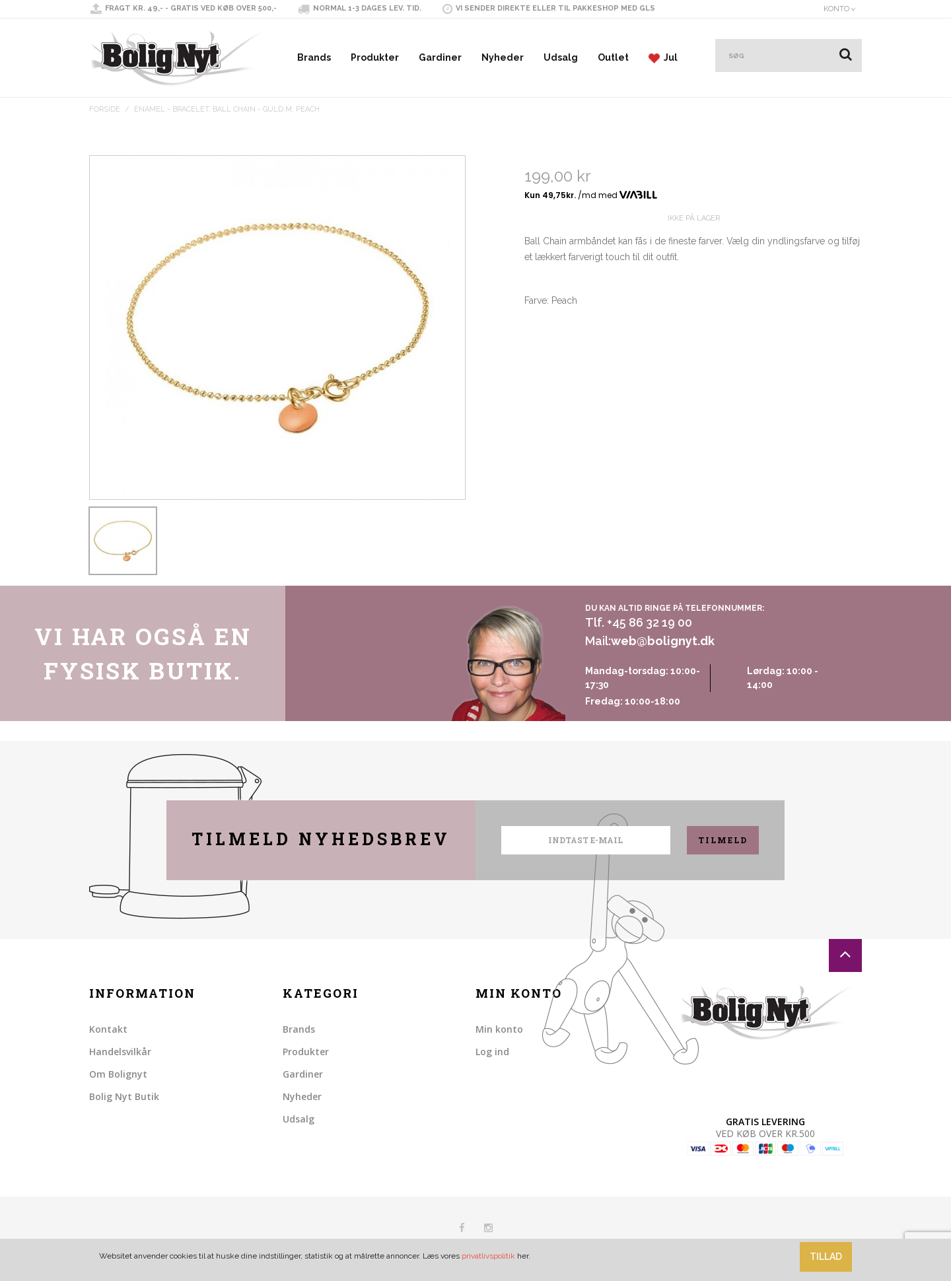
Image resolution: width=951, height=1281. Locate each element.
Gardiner (440, 57)
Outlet (613, 57)
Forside (104, 109)
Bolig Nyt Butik (124, 1096)
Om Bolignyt (118, 1074)
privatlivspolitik (488, 1256)
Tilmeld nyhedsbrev (321, 839)
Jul (663, 57)
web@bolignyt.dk (663, 641)
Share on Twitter (564, 385)
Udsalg (561, 57)
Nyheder (502, 57)
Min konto (499, 1029)
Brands (314, 57)
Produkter (375, 57)
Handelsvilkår (120, 1051)
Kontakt (108, 1029)
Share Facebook (537, 385)
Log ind (492, 1051)
